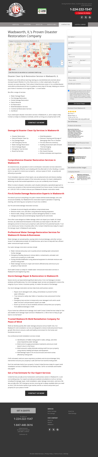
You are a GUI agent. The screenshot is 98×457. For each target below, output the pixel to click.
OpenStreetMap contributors (58, 66)
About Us (50, 420)
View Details (71, 154)
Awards (50, 422)
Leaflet (42, 66)
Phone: (70, 66)
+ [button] (62, 61)
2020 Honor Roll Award (83, 174)
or (83, 13)
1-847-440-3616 (23, 425)
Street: (70, 48)
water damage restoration (19, 247)
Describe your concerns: (74, 84)
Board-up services (19, 304)
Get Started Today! (79, 103)
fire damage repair (13, 228)
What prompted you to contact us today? (79, 78)
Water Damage (52, 411)
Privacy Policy (49, 454)
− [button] (62, 64)
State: (70, 60)
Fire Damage (51, 413)
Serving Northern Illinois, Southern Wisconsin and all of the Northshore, (77, 4)
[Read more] (84, 179)
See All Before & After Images (77, 167)
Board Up (71, 411)
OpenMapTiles (48, 66)
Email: (70, 72)
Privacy (72, 99)
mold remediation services (23, 328)
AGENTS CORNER (80, 24)
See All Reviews (72, 121)
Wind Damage (72, 413)
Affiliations (50, 424)
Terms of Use (87, 97)
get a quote (23, 410)
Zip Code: (83, 60)
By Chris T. (71, 113)
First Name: (71, 37)
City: (69, 54)
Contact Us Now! (36, 122)
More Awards (71, 182)
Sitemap (66, 454)
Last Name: (71, 43)
